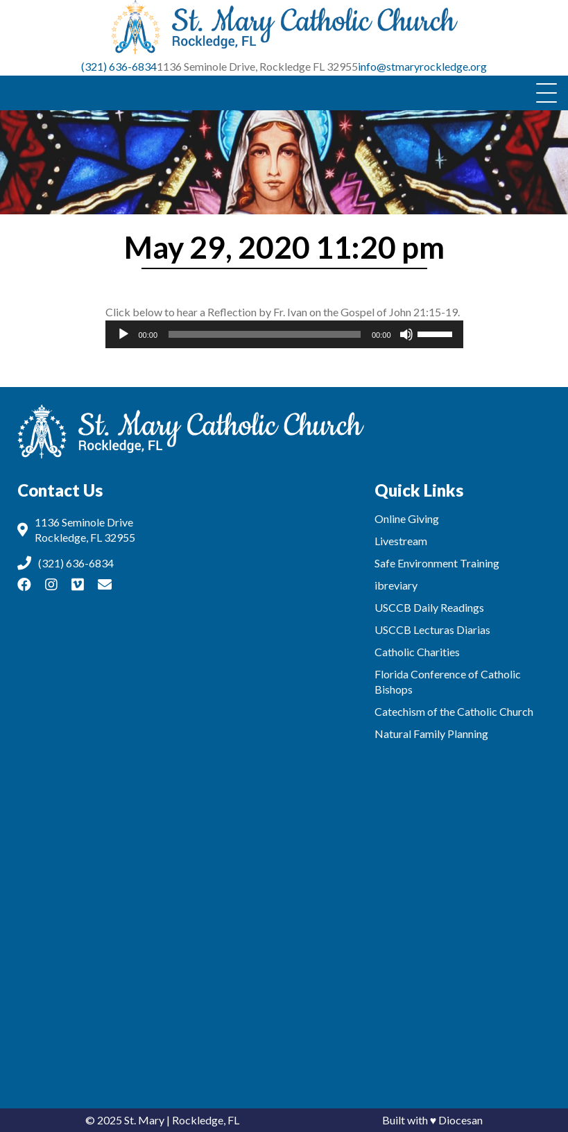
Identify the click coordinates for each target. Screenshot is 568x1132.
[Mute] (406, 334)
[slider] (265, 334)
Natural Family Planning (431, 733)
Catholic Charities (417, 651)
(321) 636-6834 (119, 66)
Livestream (401, 540)
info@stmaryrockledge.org (422, 66)
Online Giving (407, 518)
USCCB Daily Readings (429, 607)
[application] (284, 334)
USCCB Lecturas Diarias (432, 629)
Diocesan (460, 1119)
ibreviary (396, 585)
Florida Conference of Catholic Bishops (448, 681)
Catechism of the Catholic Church (454, 711)
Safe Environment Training (437, 562)
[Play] (123, 334)
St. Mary (144, 1119)
